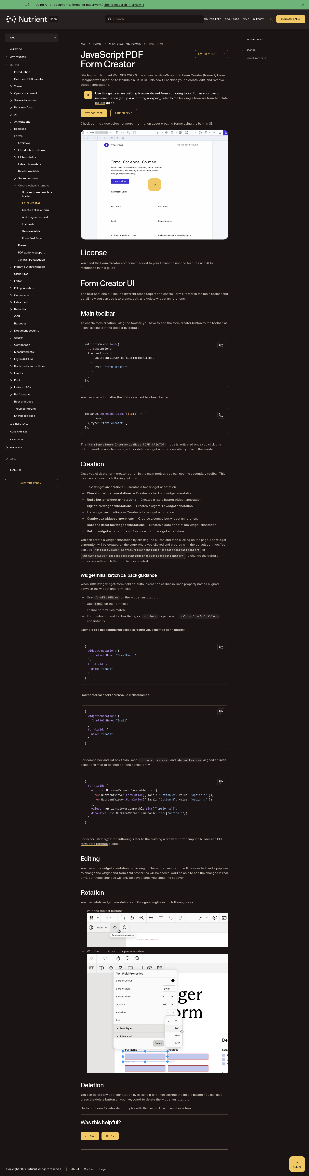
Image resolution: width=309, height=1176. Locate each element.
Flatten (22, 245)
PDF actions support (31, 252)
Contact (89, 1169)
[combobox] (225, 54)
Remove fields (31, 231)
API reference (19, 424)
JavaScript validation (31, 260)
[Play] (154, 184)
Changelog (17, 439)
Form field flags (32, 238)
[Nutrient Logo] (32, 19)
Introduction (22, 72)
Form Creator (31, 203)
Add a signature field (35, 217)
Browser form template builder (37, 194)
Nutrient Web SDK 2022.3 (118, 75)
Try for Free (93, 113)
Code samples (18, 432)
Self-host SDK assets (28, 79)
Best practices (23, 401)
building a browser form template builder (180, 839)
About (75, 1169)
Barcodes (20, 323)
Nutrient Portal (31, 483)
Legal (103, 1169)
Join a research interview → (124, 5)
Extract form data (29, 164)
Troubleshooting (25, 409)
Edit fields (28, 224)
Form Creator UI (256, 58)
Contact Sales (290, 19)
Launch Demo (123, 113)
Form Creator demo (110, 1108)
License (251, 50)
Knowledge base (24, 416)
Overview (16, 49)
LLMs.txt (15, 470)
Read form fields (28, 171)
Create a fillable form (35, 210)
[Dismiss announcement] (303, 5)
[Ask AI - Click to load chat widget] (297, 1164)
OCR (17, 316)
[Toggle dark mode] (271, 19)
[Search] (154, 19)
